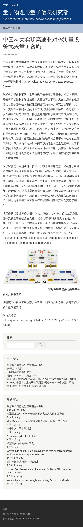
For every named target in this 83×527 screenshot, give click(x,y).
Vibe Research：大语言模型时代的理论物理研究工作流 (37, 421)
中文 (5, 5)
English (14, 5)
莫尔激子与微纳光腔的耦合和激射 (25, 365)
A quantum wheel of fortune (22, 436)
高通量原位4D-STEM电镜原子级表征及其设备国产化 (35, 413)
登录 (5, 509)
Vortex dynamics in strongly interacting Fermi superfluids (38, 480)
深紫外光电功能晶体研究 (20, 443)
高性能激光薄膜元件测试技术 (23, 461)
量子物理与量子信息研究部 (35, 12)
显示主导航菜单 (11, 28)
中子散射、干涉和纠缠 (19, 428)
